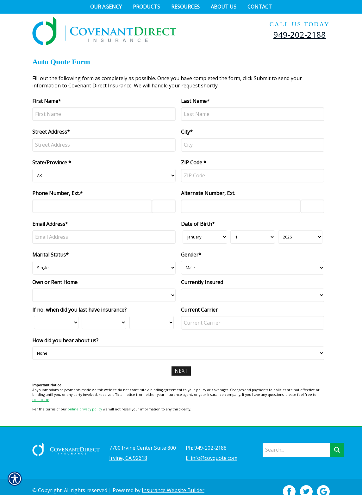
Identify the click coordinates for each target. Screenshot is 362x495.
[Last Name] (252, 114)
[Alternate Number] (241, 206)
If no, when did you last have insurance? (79, 309)
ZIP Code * (193, 162)
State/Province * (51, 162)
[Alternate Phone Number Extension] (312, 206)
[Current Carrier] (252, 322)
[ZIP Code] (252, 175)
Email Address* (50, 223)
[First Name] (104, 114)
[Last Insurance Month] (56, 322)
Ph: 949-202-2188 (206, 438)
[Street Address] (104, 145)
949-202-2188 (299, 34)
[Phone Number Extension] (164, 206)
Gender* (191, 254)
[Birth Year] (300, 237)
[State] (104, 175)
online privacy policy (85, 409)
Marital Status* (50, 254)
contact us (40, 399)
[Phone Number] (92, 206)
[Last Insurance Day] (104, 322)
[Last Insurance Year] (151, 322)
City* (187, 131)
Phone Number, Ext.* (57, 193)
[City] (252, 145)
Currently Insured (202, 282)
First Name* (46, 101)
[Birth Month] (205, 237)
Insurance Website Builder (173, 481)
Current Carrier (199, 309)
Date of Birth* (198, 223)
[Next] (181, 371)
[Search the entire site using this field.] (296, 440)
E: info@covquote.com (211, 448)
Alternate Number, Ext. (208, 193)
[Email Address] (104, 237)
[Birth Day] (252, 237)
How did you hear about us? (65, 340)
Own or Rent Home (55, 282)
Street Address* (51, 131)
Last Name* (195, 101)
